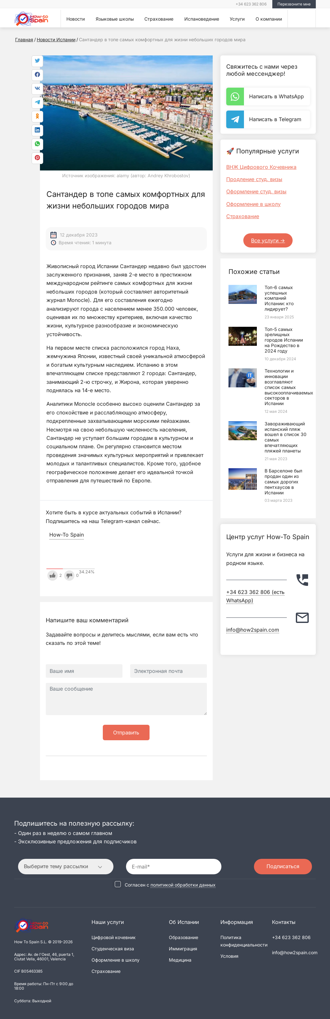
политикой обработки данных (183, 884)
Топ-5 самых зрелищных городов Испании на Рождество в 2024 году (284, 340)
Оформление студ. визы (256, 191)
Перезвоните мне (294, 4)
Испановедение (201, 19)
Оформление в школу (253, 204)
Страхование (158, 19)
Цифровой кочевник (114, 936)
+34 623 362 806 (251, 4)
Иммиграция (183, 947)
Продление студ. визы (254, 179)
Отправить (126, 732)
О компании (269, 19)
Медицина (180, 959)
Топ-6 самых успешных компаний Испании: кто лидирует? (279, 298)
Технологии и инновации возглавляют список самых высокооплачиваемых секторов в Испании (289, 387)
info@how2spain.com (252, 629)
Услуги (237, 19)
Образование (183, 936)
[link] (37, 144)
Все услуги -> (268, 240)
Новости (75, 19)
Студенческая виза (113, 947)
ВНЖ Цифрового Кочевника (261, 167)
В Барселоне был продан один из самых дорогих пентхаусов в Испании (283, 481)
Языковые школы (115, 19)
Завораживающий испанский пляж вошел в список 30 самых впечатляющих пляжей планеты (285, 437)
